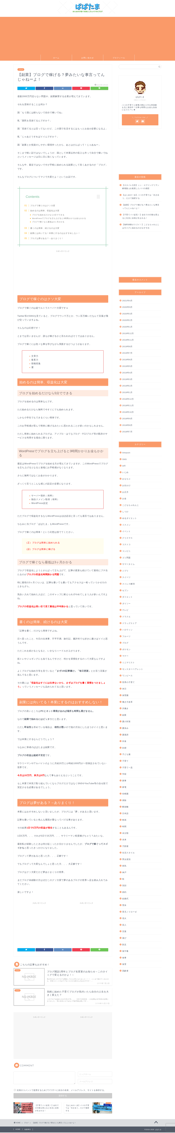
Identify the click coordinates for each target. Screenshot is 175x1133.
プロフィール (119, 58)
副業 (124, 715)
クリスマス (127, 538)
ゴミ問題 (126, 558)
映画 (124, 820)
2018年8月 (127, 425)
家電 (124, 787)
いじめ (125, 472)
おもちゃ (126, 479)
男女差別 (126, 859)
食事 (124, 958)
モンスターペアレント (132, 669)
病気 (124, 866)
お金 (124, 498)
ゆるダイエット (129, 518)
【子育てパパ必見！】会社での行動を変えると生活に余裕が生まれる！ (140, 216)
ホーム (56, 58)
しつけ (125, 511)
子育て (125, 761)
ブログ (21, 69)
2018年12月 (128, 399)
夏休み (125, 728)
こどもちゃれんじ (130, 505)
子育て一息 (127, 767)
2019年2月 (127, 386)
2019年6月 (127, 359)
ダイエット (127, 597)
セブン (125, 590)
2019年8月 (127, 346)
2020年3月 (127, 314)
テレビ (125, 610)
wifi (124, 466)
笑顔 (124, 885)
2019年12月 (128, 333)
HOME (18, 1130)
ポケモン (126, 649)
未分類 (125, 833)
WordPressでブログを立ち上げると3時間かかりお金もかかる (60, 218)
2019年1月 (127, 392)
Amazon (126, 453)
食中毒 (125, 951)
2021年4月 (127, 300)
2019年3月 (127, 379)
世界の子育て (128, 682)
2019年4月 (127, 373)
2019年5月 (127, 366)
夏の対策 (126, 721)
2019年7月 (127, 353)
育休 (124, 905)
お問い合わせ (87, 58)
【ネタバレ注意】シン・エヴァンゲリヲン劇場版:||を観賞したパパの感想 (140, 187)
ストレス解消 (128, 584)
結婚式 (125, 898)
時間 (124, 826)
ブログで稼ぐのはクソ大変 (44, 205)
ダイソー (126, 603)
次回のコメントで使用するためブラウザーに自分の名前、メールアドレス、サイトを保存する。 (61, 1091)
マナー (125, 656)
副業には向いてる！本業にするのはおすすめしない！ (56, 233)
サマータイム (128, 564)
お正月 (125, 492)
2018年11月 (128, 405)
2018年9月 (127, 418)
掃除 (124, 800)
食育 (124, 964)
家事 (124, 780)
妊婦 (124, 748)
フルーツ (126, 636)
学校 (124, 774)
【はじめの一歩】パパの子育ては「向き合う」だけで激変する (140, 196)
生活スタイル (128, 853)
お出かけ (126, 485)
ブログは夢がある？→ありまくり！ (48, 238)
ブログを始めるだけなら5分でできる (49, 215)
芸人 (124, 925)
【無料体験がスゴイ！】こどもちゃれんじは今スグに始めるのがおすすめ (140, 226)
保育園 (125, 695)
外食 (124, 741)
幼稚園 (125, 794)
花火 (124, 918)
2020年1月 (127, 327)
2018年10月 (128, 412)
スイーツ (126, 577)
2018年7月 (127, 432)
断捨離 (125, 807)
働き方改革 (127, 702)
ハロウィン (127, 630)
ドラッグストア (129, 623)
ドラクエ (126, 617)
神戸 (124, 872)
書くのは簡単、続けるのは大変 (46, 228)
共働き (125, 708)
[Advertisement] (88, 35)
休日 (124, 689)
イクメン (126, 525)
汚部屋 (125, 846)
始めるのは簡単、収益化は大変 (46, 210)
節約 (124, 892)
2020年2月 (127, 320)
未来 (124, 839)
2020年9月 (127, 307)
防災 (124, 944)
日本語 (125, 813)
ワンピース (127, 675)
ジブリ (125, 571)
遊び (124, 938)
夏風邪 (125, 735)
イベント (126, 531)
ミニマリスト (128, 662)
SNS (124, 459)
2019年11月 (128, 340)
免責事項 (27, 1130)
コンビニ (126, 551)
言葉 (124, 931)
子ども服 (126, 754)
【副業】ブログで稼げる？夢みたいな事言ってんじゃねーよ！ (140, 206)
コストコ (126, 544)
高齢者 (125, 971)
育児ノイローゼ (129, 912)
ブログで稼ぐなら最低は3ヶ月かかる (49, 222)
